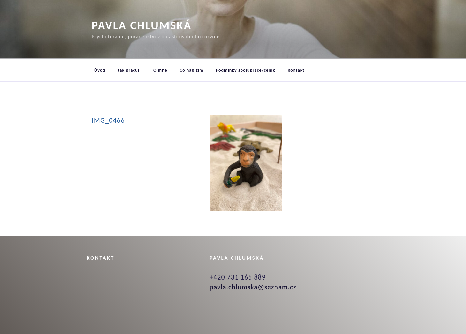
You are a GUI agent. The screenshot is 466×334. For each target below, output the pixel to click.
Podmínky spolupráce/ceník (245, 70)
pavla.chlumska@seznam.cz (253, 287)
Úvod (99, 70)
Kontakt (296, 70)
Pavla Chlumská (142, 25)
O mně (160, 70)
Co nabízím (191, 70)
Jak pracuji (129, 70)
